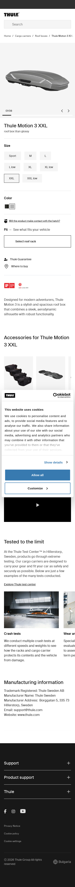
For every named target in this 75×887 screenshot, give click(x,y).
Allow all (37, 475)
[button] (37, 505)
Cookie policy (11, 833)
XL (30, 167)
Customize (38, 488)
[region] (37, 505)
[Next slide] (68, 110)
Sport (12, 156)
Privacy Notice (12, 826)
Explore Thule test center (20, 584)
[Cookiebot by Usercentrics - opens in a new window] (53, 395)
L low (12, 167)
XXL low (32, 178)
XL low (49, 167)
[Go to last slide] (62, 110)
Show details (53, 462)
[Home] (15, 14)
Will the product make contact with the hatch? (34, 221)
